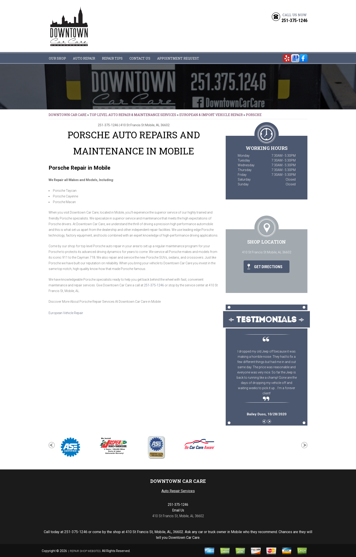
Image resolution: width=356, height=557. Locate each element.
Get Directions (264, 267)
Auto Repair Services (178, 491)
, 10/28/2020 (267, 414)
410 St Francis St (132, 125)
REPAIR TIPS (112, 58)
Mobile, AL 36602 (157, 125)
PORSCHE (254, 115)
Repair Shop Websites (85, 551)
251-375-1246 (294, 20)
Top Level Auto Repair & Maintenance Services (133, 115)
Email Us (178, 510)
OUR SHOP (57, 58)
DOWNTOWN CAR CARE (68, 115)
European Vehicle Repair (66, 313)
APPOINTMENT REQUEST (178, 58)
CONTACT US (139, 58)
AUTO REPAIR (84, 58)
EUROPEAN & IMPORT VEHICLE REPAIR (211, 115)
